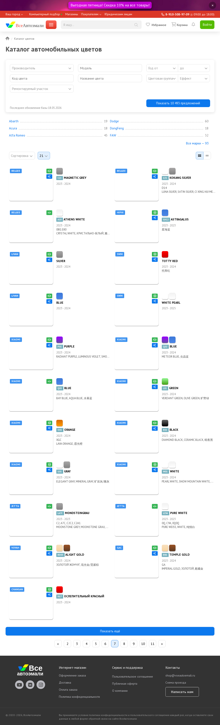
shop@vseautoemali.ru (180, 675)
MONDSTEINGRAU (72, 513)
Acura (13, 128)
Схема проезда (175, 682)
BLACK (170, 430)
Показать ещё (110, 631)
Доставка (65, 682)
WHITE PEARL (171, 303)
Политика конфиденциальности (79, 697)
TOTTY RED (170, 261)
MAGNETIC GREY (71, 178)
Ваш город (13, 14)
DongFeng (117, 128)
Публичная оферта (124, 684)
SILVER (60, 261)
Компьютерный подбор (45, 14)
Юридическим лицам (118, 14)
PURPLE (65, 346)
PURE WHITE (174, 513)
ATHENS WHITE (70, 219)
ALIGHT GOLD (70, 555)
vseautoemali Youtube (19, 684)
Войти (207, 24)
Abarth (13, 121)
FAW (113, 135)
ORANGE (65, 430)
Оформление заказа (72, 675)
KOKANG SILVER (176, 178)
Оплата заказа (68, 690)
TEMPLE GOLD (175, 555)
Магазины (71, 14)
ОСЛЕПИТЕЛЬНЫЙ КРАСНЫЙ (80, 596)
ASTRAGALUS (175, 219)
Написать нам (182, 692)
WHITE (170, 471)
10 (143, 644)
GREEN (170, 388)
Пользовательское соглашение (132, 676)
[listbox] (162, 78)
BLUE (59, 303)
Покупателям (89, 14)
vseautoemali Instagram (41, 684)
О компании (120, 691)
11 (152, 644)
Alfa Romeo (17, 135)
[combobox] (42, 68)
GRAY (63, 471)
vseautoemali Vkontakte (30, 684)
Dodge (114, 121)
